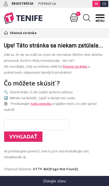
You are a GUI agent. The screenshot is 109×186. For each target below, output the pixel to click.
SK (96, 4)
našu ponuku (41, 103)
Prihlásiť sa (47, 3)
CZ (104, 4)
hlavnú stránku (75, 66)
